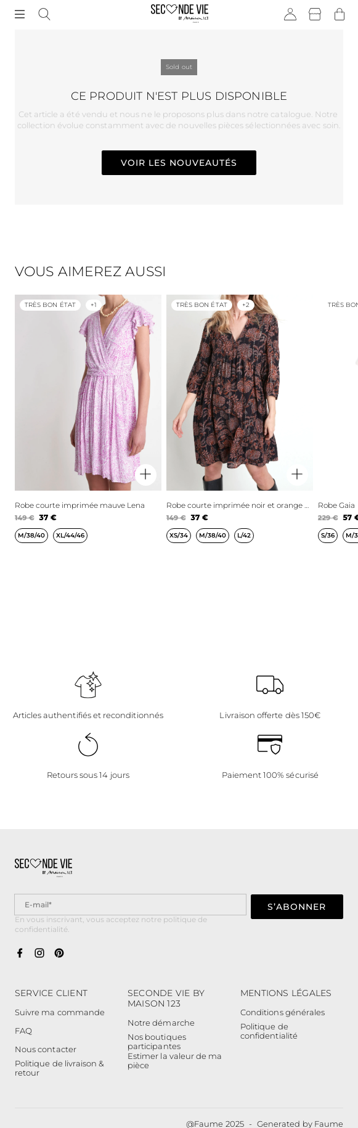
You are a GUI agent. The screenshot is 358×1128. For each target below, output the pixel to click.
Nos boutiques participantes (157, 1042)
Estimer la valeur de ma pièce (175, 1061)
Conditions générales (282, 1012)
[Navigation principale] (19, 15)
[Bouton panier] (339, 15)
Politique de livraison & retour (59, 1068)
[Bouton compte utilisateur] (290, 15)
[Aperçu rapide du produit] (146, 475)
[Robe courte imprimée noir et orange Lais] (239, 429)
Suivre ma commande (60, 1012)
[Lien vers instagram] (39, 953)
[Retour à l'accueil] (179, 14)
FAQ (23, 1031)
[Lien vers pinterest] (59, 953)
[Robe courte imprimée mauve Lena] (88, 429)
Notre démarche (161, 1023)
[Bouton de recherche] (44, 15)
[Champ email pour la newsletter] (130, 904)
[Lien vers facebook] (20, 953)
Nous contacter (45, 1049)
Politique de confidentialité (269, 1031)
